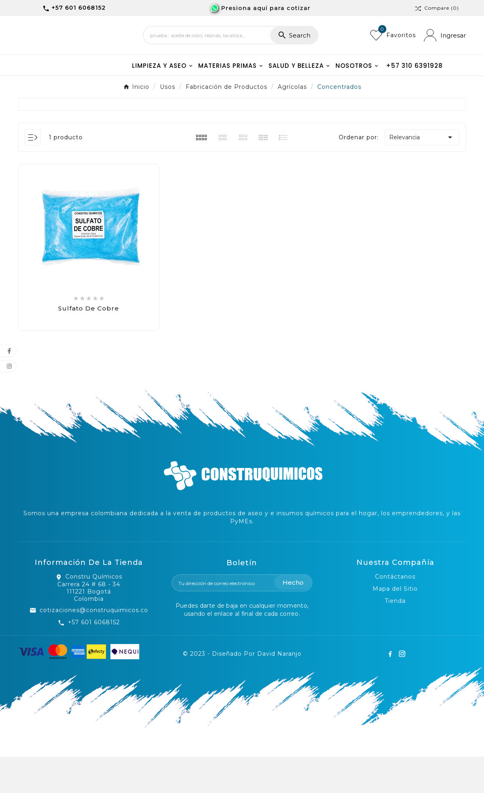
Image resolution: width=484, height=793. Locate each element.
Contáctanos (395, 613)
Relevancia (422, 173)
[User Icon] (445, 53)
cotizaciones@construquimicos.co (94, 646)
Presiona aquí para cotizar (265, 8)
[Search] (207, 53)
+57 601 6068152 (94, 658)
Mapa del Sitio (395, 625)
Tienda (395, 637)
